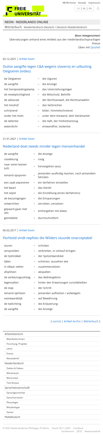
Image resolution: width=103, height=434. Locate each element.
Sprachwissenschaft (17, 387)
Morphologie (13, 407)
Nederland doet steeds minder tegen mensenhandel (44, 146)
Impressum (94, 2)
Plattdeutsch (12, 417)
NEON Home (69, 2)
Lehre (9, 348)
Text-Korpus (13, 382)
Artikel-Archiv (72, 321)
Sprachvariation (15, 397)
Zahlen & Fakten (15, 368)
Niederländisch (14, 363)
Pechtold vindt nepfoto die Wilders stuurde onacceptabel (47, 238)
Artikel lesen (27, 59)
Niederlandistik (92, 431)
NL (84, 8)
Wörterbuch (91, 321)
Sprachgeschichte (16, 392)
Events (10, 353)
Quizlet (95, 47)
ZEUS (79, 431)
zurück (57, 321)
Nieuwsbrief (13, 358)
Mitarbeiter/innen (16, 339)
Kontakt (82, 2)
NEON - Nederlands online (26, 22)
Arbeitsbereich (14, 334)
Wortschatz (12, 378)
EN (90, 8)
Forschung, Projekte (17, 343)
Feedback (78, 428)
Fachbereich (67, 431)
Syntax (10, 412)
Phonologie (12, 402)
